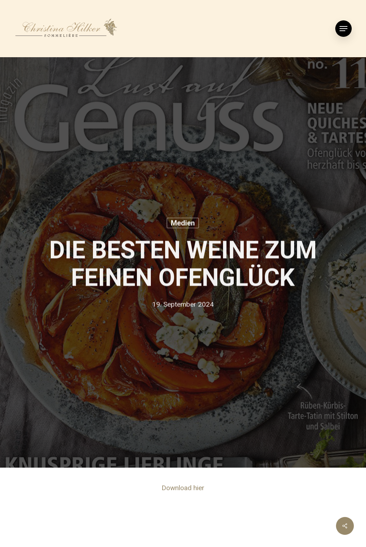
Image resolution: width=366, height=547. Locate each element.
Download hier (183, 488)
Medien (183, 224)
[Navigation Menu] (343, 29)
